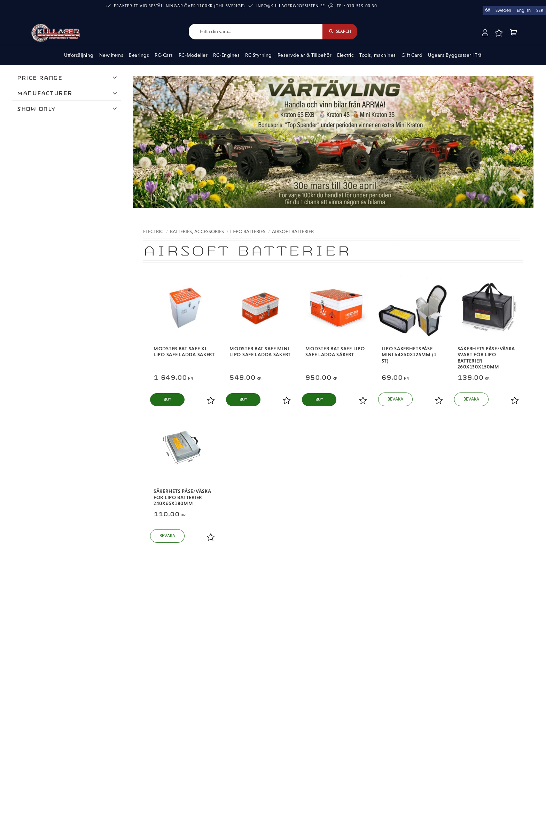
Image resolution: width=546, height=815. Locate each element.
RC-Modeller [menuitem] (193, 55)
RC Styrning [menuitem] (258, 55)
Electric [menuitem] (345, 55)
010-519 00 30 (361, 5)
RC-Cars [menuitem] (164, 55)
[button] (498, 33)
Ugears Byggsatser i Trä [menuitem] (455, 55)
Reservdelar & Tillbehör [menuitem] (305, 55)
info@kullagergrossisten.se (290, 5)
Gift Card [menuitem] (412, 55)
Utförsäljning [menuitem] (79, 55)
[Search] (339, 31)
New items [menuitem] (111, 55)
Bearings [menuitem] (139, 55)
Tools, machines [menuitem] (377, 55)
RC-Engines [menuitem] (226, 55)
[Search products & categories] (255, 31)
